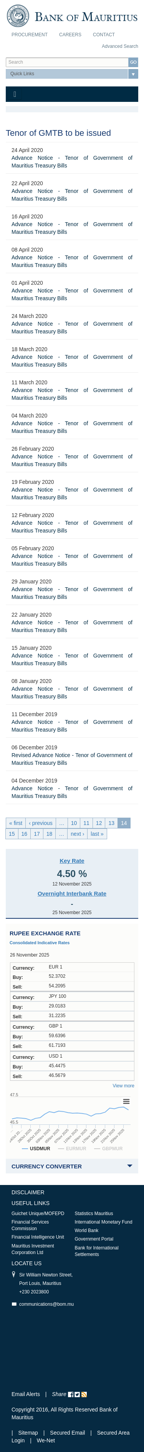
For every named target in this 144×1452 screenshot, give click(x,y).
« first (15, 823)
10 (74, 823)
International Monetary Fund (103, 1222)
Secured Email (67, 1433)
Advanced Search (120, 46)
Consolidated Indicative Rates (40, 942)
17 (37, 834)
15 (12, 834)
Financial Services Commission (30, 1225)
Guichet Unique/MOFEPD (38, 1213)
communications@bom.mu (46, 1304)
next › (77, 834)
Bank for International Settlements (97, 1251)
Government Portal (94, 1239)
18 (49, 834)
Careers (70, 34)
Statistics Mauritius (94, 1213)
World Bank (87, 1230)
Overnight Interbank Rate (72, 893)
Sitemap (29, 1433)
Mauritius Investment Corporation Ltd (33, 1249)
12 (99, 823)
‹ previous (40, 823)
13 (111, 823)
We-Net (46, 1440)
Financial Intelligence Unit (38, 1237)
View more (123, 1086)
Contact (104, 34)
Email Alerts (26, 1394)
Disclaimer (28, 1192)
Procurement (30, 34)
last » (97, 834)
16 (25, 834)
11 (86, 823)
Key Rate (72, 860)
